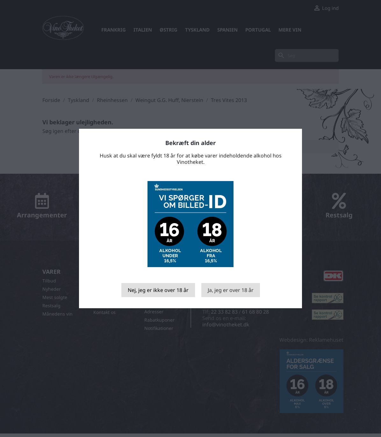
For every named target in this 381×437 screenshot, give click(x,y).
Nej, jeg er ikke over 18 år (158, 290)
